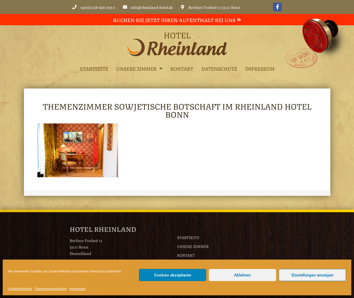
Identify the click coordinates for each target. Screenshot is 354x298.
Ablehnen (242, 275)
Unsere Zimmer (139, 68)
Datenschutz (219, 68)
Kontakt (181, 68)
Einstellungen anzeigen (312, 275)
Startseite (94, 68)
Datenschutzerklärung (51, 289)
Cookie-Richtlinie (20, 289)
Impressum (77, 289)
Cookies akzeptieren (172, 275)
